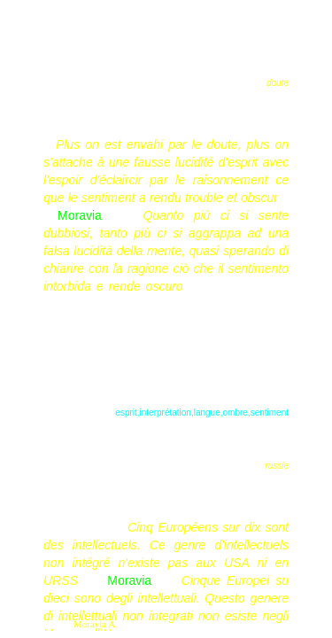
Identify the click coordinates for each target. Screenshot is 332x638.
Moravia (80, 215)
